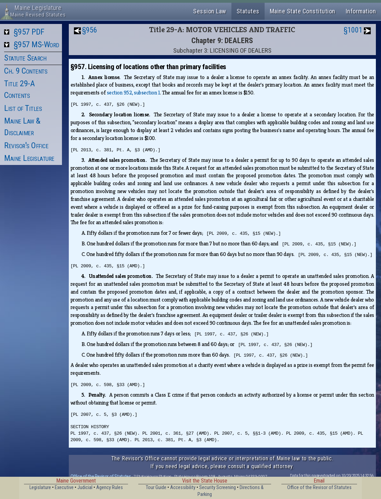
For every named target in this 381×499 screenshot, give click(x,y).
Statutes (248, 11)
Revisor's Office (26, 145)
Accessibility (182, 487)
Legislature (40, 487)
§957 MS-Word (36, 44)
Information (361, 11)
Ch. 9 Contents (25, 71)
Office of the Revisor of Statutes (101, 476)
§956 (89, 30)
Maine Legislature (29, 158)
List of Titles (23, 108)
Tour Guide (156, 487)
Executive (64, 487)
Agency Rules (109, 487)
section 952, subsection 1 (133, 92)
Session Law (209, 11)
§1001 (353, 30)
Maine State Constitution (302, 11)
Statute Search (25, 58)
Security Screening (217, 487)
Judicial (84, 487)
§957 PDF (29, 32)
